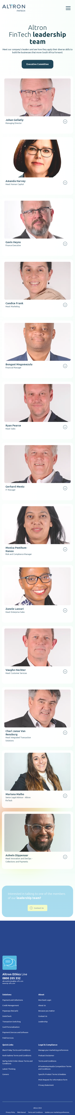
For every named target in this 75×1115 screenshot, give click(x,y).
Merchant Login (44, 983)
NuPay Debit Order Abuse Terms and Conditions (17, 1045)
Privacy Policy (10, 1095)
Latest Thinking (8, 1052)
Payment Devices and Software (15, 1016)
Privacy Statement (46, 1068)
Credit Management (10, 989)
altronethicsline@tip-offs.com (12, 964)
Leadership (43, 1005)
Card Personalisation (11, 1010)
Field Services (8, 1021)
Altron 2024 (37, 1091)
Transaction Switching (11, 1005)
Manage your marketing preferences (53, 1033)
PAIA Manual (21, 1095)
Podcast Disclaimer (46, 1039)
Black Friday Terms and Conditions (16, 1033)
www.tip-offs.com (8, 966)
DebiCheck (6, 999)
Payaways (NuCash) (10, 994)
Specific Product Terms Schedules (52, 1057)
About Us (42, 989)
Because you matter (46, 994)
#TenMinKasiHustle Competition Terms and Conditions (54, 1050)
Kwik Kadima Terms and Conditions (16, 1039)
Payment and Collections (12, 983)
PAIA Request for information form (52, 1063)
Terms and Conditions (47, 1044)
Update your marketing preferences (57, 1095)
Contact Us (42, 999)
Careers (5, 1057)
